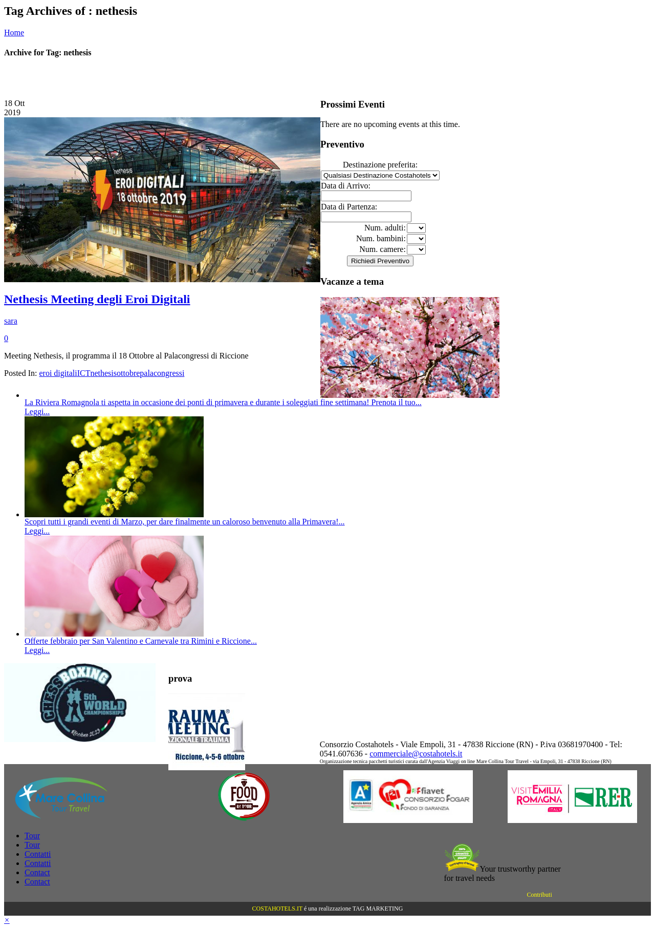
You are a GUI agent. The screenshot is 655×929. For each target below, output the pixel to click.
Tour (32, 835)
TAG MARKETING (378, 908)
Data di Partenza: (349, 206)
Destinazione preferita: (380, 164)
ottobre (128, 373)
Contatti (38, 854)
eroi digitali (58, 373)
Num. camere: (382, 249)
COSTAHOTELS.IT (277, 908)
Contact (37, 872)
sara (10, 320)
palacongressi (162, 373)
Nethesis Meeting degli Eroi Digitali (97, 299)
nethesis (103, 373)
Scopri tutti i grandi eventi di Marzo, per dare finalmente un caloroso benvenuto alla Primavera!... (185, 521)
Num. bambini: (381, 238)
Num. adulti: (385, 227)
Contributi (539, 894)
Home (14, 32)
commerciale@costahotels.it (415, 753)
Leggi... (37, 411)
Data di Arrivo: (345, 185)
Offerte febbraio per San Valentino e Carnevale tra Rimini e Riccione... (141, 641)
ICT (84, 373)
